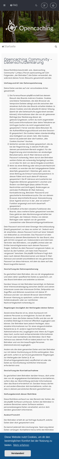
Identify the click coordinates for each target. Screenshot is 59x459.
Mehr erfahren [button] (21, 445)
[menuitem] (13, 5)
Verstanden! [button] (17, 453)
